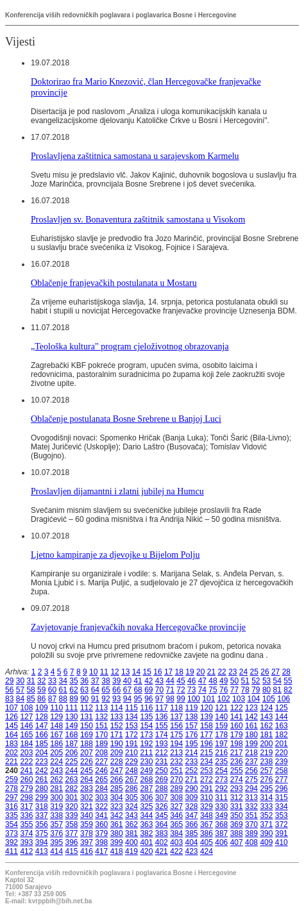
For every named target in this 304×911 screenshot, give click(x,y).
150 (86, 725)
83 (9, 698)
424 (206, 851)
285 (116, 788)
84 (20, 698)
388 (236, 833)
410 (281, 842)
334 (281, 806)
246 (101, 770)
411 (11, 851)
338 (56, 815)
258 (281, 770)
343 (131, 815)
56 (9, 689)
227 (101, 761)
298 (26, 797)
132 (101, 716)
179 (236, 734)
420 (146, 851)
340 (86, 815)
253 (206, 770)
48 (212, 680)
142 (251, 716)
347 (191, 815)
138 (191, 716)
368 (221, 824)
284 (101, 788)
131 (86, 716)
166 (41, 734)
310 (206, 797)
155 (161, 725)
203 (26, 752)
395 (56, 842)
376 (56, 833)
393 (26, 842)
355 (26, 824)
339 (71, 815)
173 (146, 734)
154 (146, 725)
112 (86, 707)
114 (116, 707)
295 (266, 788)
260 (26, 779)
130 (71, 716)
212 (161, 752)
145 (11, 725)
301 (71, 797)
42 (148, 680)
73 (191, 689)
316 (11, 806)
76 (223, 689)
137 (176, 716)
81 (277, 689)
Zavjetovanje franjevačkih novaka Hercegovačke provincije (138, 627)
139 (206, 716)
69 (148, 689)
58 (30, 689)
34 (63, 680)
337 (41, 815)
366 (191, 824)
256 (251, 770)
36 (84, 680)
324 (131, 806)
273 (221, 779)
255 (236, 770)
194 (176, 743)
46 (191, 680)
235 (221, 761)
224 (56, 761)
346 (176, 815)
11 (104, 671)
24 (243, 671)
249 (146, 770)
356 (41, 824)
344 (146, 815)
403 (176, 842)
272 (206, 779)
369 (236, 824)
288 (161, 788)
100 (193, 698)
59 (41, 689)
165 (26, 734)
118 (176, 707)
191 (131, 743)
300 (56, 797)
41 (137, 680)
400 (131, 842)
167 (56, 734)
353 (281, 815)
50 (234, 680)
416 (86, 851)
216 (221, 752)
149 (71, 725)
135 (146, 716)
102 (223, 698)
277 (281, 779)
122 (236, 707)
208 (101, 752)
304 (116, 797)
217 (236, 752)
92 (105, 698)
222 (26, 761)
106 (283, 698)
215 (206, 752)
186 (56, 743)
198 (236, 743)
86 (41, 698)
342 (116, 815)
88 (63, 698)
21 (211, 671)
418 (116, 851)
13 (125, 671)
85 (30, 698)
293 (236, 788)
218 (251, 752)
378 (86, 833)
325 (146, 806)
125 (281, 707)
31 (30, 680)
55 (287, 680)
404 (191, 842)
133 (116, 716)
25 (254, 671)
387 (221, 833)
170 (101, 734)
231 (161, 761)
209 (116, 752)
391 (281, 833)
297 (11, 797)
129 (56, 716)
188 (86, 743)
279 (26, 788)
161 (251, 725)
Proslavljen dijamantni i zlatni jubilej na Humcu (117, 491)
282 (71, 788)
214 (191, 752)
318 (41, 806)
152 (116, 725)
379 (101, 833)
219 (266, 752)
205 (56, 752)
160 (236, 725)
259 (11, 779)
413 (41, 851)
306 (146, 797)
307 (161, 797)
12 (114, 671)
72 (180, 689)
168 (71, 734)
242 (41, 770)
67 (127, 689)
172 (131, 734)
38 (105, 680)
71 (170, 689)
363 (146, 824)
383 (161, 833)
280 (41, 788)
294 (251, 788)
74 (202, 689)
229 (131, 761)
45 (180, 680)
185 (41, 743)
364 (161, 824)
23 (232, 671)
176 (191, 734)
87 (52, 698)
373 (11, 833)
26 (264, 671)
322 (101, 806)
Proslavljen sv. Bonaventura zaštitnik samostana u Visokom (138, 219)
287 (146, 788)
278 (11, 788)
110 (56, 707)
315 (281, 797)
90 (84, 698)
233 (191, 761)
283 (86, 788)
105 (268, 698)
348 (206, 815)
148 (56, 725)
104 (253, 698)
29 (9, 680)
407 (236, 842)
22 (221, 671)
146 (26, 725)
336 (26, 815)
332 (251, 806)
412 (26, 851)
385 (191, 833)
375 (41, 833)
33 (52, 680)
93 (116, 698)
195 (191, 743)
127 (26, 716)
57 (20, 689)
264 (86, 779)
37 (95, 680)
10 (93, 671)
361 (116, 824)
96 (148, 698)
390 (266, 833)
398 (101, 842)
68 (137, 689)
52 (255, 680)
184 (26, 743)
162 (266, 725)
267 (131, 779)
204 (41, 752)
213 (176, 752)
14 (136, 671)
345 (161, 815)
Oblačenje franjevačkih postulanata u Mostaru (114, 283)
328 (191, 806)
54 (277, 680)
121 (221, 707)
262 (56, 779)
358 (71, 824)
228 (116, 761)
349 (221, 815)
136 (161, 716)
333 (266, 806)
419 (131, 851)
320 (71, 806)
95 (137, 698)
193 (161, 743)
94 (127, 698)
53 (266, 680)
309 (191, 797)
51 (245, 680)
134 (131, 716)
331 (236, 806)
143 (266, 716)
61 (63, 689)
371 (266, 824)
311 (221, 797)
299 (41, 797)
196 (206, 743)
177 (206, 734)
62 (73, 689)
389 (251, 833)
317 (26, 806)
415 (71, 851)
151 (101, 725)
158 (206, 725)
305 (131, 797)
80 (266, 689)
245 (86, 770)
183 (11, 743)
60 (52, 689)
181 (266, 734)
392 (11, 842)
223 (41, 761)
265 (101, 779)
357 (56, 824)
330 (221, 806)
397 (86, 842)
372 (281, 824)
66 (116, 689)
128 (41, 716)
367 (206, 824)
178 (221, 734)
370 (251, 824)
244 (71, 770)
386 (206, 833)
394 (41, 842)
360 (101, 824)
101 (208, 698)
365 (176, 824)
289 (176, 788)
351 (251, 815)
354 (11, 824)
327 (176, 806)
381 (131, 833)
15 (147, 671)
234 (206, 761)
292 (221, 788)
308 (176, 797)
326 (161, 806)
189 (101, 743)
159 (221, 725)
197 (221, 743)
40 (127, 680)
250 (161, 770)
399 (116, 842)
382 (146, 833)
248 (131, 770)
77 (234, 689)
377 (71, 833)
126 (11, 716)
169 (86, 734)
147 (41, 725)
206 (71, 752)
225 (71, 761)
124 (266, 707)
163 (281, 725)
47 (202, 680)
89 (73, 698)
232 (176, 761)
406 (221, 842)
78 (245, 689)
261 (41, 779)
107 (11, 707)
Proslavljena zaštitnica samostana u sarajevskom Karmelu (135, 156)
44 (170, 680)
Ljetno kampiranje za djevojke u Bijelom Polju (115, 554)
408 (251, 842)
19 (189, 671)
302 (86, 797)
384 (176, 833)
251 (176, 770)
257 (266, 770)
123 (251, 707)
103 (238, 698)
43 (159, 680)
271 (191, 779)
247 (116, 770)
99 (180, 698)
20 (200, 671)
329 (206, 806)
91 (95, 698)
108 (26, 707)
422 (176, 851)
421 (161, 851)
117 (161, 707)
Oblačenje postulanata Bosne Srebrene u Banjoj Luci (126, 419)
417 (101, 851)
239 (281, 761)
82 (287, 689)
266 (116, 779)
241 (26, 770)
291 (206, 788)
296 (281, 788)
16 (157, 671)
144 (281, 716)
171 (116, 734)
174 (161, 734)
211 (146, 752)
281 (56, 788)
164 (11, 734)
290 (191, 788)
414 (56, 851)
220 (281, 752)
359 (86, 824)
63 (84, 689)
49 (223, 680)
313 (251, 797)
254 (221, 770)
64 (95, 689)
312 (236, 797)
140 (221, 716)
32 (41, 680)
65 (105, 689)
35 (73, 680)
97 (159, 698)
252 (191, 770)
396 (71, 842)
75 (212, 689)
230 (146, 761)
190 (116, 743)
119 (191, 707)
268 (146, 779)
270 (176, 779)
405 (206, 842)
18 (179, 671)
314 (266, 797)
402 (161, 842)
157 (191, 725)
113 (101, 707)
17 (168, 671)
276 (266, 779)
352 (266, 815)
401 (146, 842)
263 (71, 779)
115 (131, 707)
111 (71, 707)
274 (236, 779)
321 (86, 806)
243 (56, 770)
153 (131, 725)
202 (11, 752)
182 (281, 734)
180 (251, 734)
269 (161, 779)
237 (251, 761)
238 (266, 761)
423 (191, 851)
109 (41, 707)
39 (116, 680)
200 (266, 743)
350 (236, 815)
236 (236, 761)
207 (86, 752)
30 (20, 680)
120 (206, 707)
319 (56, 806)
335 (11, 815)
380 (116, 833)
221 (11, 761)
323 (116, 806)
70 (159, 689)
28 (286, 671)
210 (131, 752)
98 (170, 698)
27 (275, 671)
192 (146, 743)
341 (101, 815)
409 (266, 842)
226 (86, 761)
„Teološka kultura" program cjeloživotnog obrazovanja (130, 346)
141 (236, 716)
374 (26, 833)
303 (101, 797)
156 (176, 725)
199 (251, 743)
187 (71, 743)
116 (146, 707)
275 (251, 779)
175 (176, 734)
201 (281, 743)
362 (131, 824)
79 (255, 689)
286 (131, 788)
